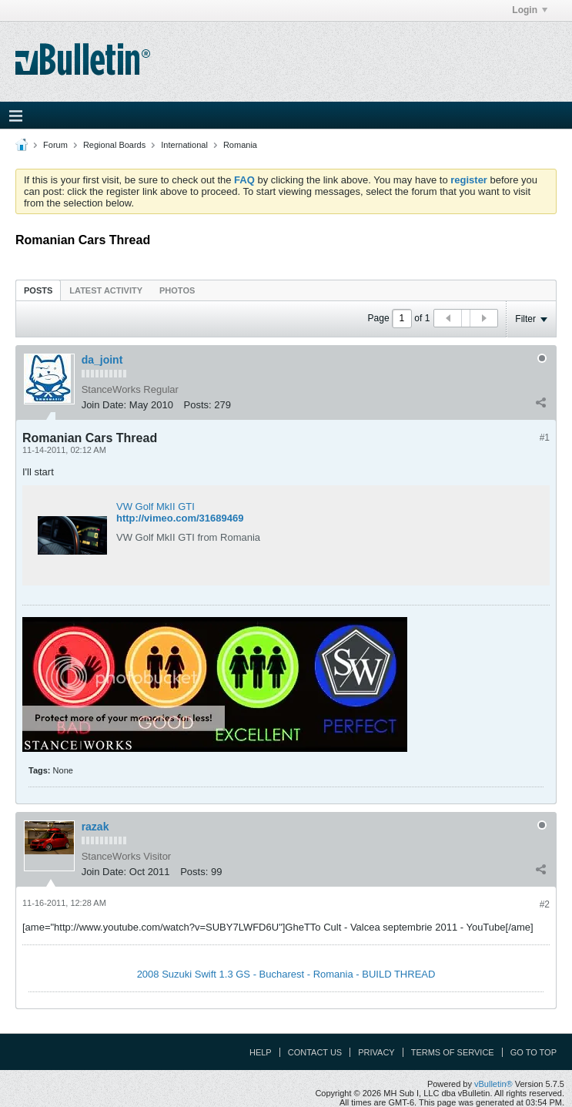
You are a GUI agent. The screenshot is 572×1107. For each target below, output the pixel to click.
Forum (55, 144)
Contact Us (315, 1052)
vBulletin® (493, 1084)
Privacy (376, 1052)
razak (95, 826)
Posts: (198, 405)
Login (529, 10)
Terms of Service (452, 1052)
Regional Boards (114, 144)
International (184, 144)
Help (260, 1052)
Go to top (533, 1052)
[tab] (38, 290)
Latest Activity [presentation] (105, 290)
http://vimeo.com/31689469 (179, 518)
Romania (240, 144)
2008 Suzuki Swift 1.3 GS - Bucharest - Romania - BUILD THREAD (286, 974)
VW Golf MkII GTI (155, 506)
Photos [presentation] (177, 290)
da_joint (102, 360)
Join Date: (104, 405)
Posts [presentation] (38, 290)
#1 (545, 437)
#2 (545, 904)
